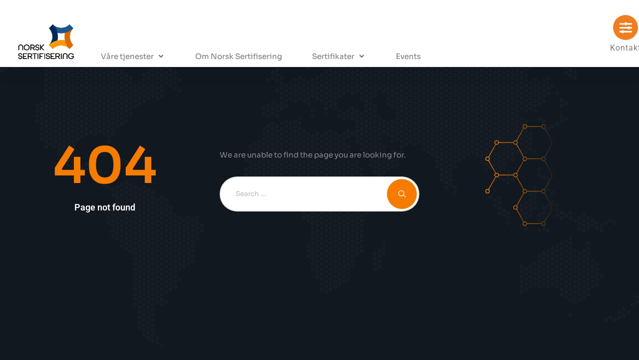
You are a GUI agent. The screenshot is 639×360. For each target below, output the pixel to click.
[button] (133, 56)
